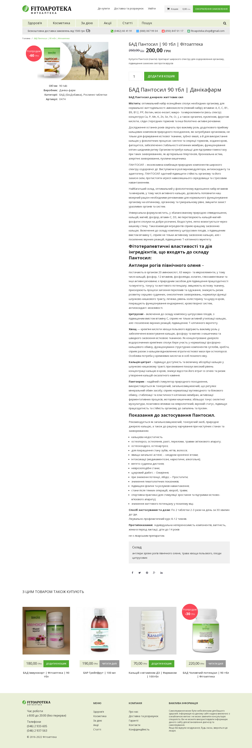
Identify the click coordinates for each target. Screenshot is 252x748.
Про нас (133, 711)
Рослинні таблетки (95, 94)
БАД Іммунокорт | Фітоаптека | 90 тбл (46, 674)
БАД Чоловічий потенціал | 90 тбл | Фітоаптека (206, 674)
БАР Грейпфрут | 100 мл (99, 672)
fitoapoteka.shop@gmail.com (208, 31)
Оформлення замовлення (211, 8)
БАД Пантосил (139, 97)
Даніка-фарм (67, 90)
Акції (96, 725)
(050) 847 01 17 (174, 31)
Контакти (134, 725)
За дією (97, 720)
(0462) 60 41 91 (123, 31)
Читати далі (109, 663)
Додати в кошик (161, 76)
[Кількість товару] (135, 76)
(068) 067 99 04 (149, 31)
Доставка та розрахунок (129, 8)
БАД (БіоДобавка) (70, 94)
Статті (97, 729)
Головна (26, 38)
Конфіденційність (139, 729)
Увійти (152, 8)
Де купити (104, 8)
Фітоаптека (50, 737)
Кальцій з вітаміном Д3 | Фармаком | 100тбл (153, 674)
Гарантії (134, 720)
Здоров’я (98, 711)
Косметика (99, 716)
